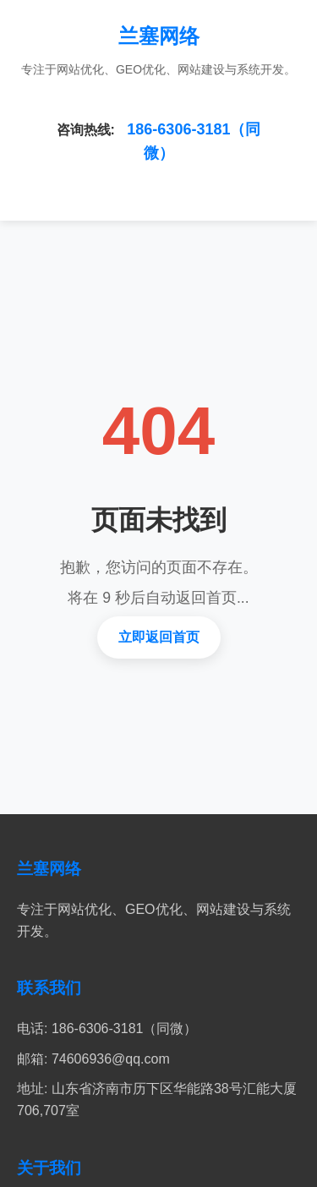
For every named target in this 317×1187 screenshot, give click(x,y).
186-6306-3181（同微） (125, 1028)
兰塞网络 (158, 36)
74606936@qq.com (111, 1059)
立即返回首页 (158, 637)
